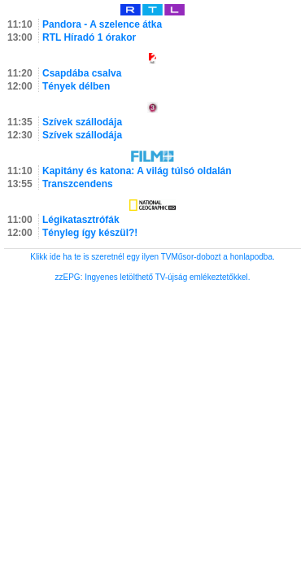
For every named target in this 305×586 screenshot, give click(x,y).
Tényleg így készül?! (89, 232)
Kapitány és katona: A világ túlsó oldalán (137, 171)
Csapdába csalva (81, 73)
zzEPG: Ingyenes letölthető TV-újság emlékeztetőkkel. (153, 277)
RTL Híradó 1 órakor (89, 37)
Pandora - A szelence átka (102, 24)
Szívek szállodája (82, 122)
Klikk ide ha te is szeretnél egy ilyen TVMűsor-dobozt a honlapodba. (152, 256)
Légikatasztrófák (81, 219)
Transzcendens (77, 184)
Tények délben (76, 86)
